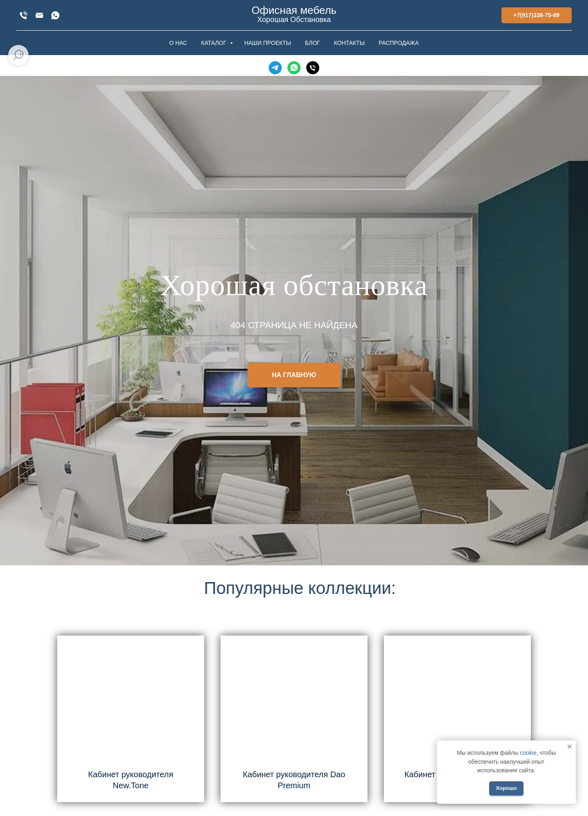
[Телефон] (312, 67)
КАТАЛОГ (214, 43)
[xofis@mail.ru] (39, 15)
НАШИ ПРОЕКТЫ (267, 43)
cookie (528, 752)
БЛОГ (312, 43)
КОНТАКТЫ (349, 43)
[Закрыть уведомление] (570, 747)
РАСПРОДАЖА (399, 43)
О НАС (178, 43)
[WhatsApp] (55, 15)
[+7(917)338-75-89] (23, 15)
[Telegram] (275, 67)
